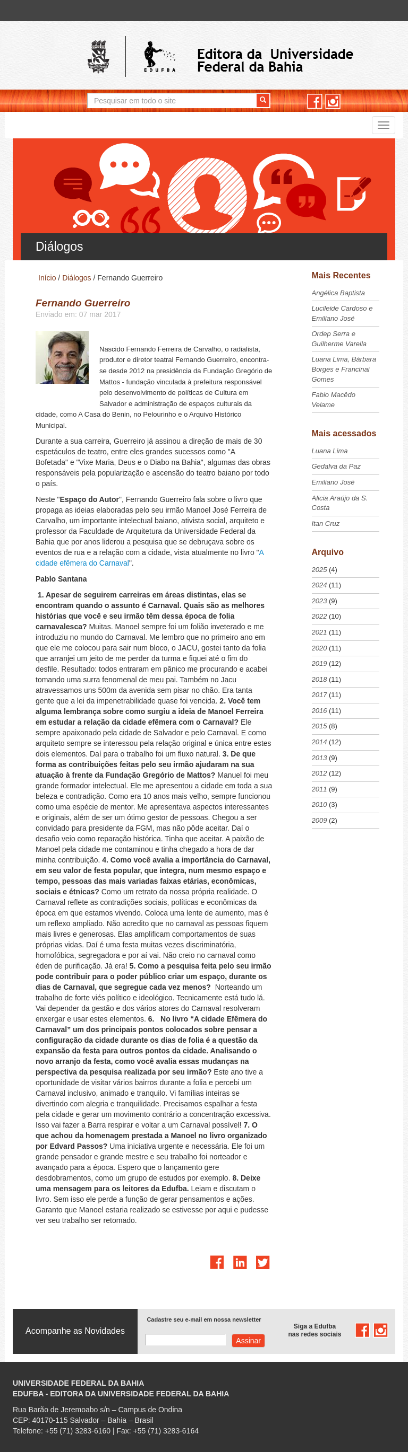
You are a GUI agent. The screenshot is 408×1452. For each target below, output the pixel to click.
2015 (319, 726)
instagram (333, 101)
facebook (314, 101)
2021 (319, 632)
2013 (319, 758)
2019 (319, 663)
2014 (319, 742)
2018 (319, 679)
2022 (319, 616)
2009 (319, 820)
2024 (319, 585)
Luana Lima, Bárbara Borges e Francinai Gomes (344, 369)
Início (47, 278)
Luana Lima (330, 451)
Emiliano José (333, 482)
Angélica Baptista (338, 293)
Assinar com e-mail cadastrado (248, 1341)
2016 (319, 711)
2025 (319, 570)
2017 (319, 695)
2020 (319, 648)
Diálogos (76, 278)
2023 (319, 601)
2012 (319, 773)
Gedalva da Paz (337, 466)
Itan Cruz (326, 523)
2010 (319, 804)
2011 (319, 789)
